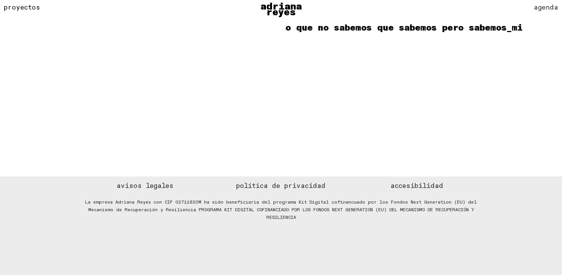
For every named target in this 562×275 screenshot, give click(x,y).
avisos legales (145, 185)
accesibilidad (416, 185)
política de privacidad (281, 185)
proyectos (22, 7)
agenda (546, 7)
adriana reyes (281, 9)
